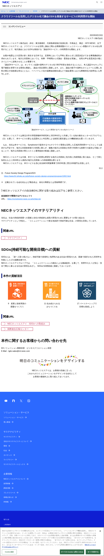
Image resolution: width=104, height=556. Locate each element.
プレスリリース (24, 11)
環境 (5, 446)
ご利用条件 (7, 524)
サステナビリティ (10, 437)
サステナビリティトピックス (14, 464)
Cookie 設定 (9, 553)
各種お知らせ (9, 497)
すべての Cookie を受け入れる (72, 553)
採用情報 (7, 483)
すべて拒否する (93, 553)
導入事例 (7, 422)
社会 (5, 450)
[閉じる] (100, 532)
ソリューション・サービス (14, 417)
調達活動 (7, 488)
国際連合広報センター (18, 329)
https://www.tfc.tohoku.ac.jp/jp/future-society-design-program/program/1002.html (37, 176)
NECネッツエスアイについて (14, 479)
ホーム (3, 11)
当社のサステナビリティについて (16, 441)
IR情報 (6, 502)
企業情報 (12, 11)
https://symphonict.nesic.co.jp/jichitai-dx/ (24, 199)
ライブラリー (9, 460)
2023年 (35, 11)
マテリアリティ (14, 238)
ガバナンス (8, 455)
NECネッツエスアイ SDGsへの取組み (26, 324)
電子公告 (6, 519)
